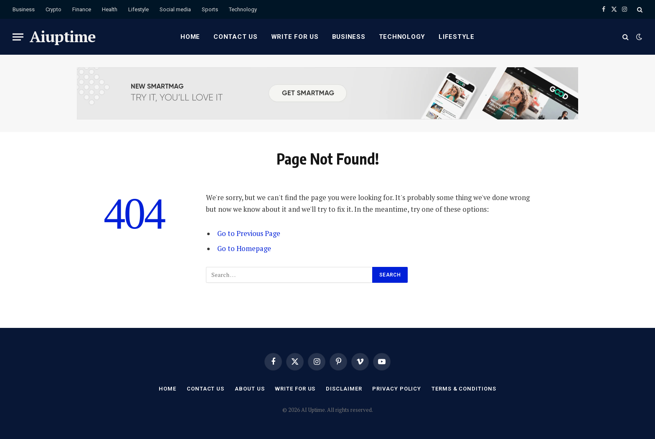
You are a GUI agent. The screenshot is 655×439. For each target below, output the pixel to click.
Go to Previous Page (248, 233)
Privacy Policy (396, 389)
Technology (243, 9)
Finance (81, 9)
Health (109, 9)
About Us (249, 389)
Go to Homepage (244, 248)
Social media (175, 9)
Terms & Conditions (464, 389)
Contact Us (235, 37)
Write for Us (295, 37)
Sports (210, 9)
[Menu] (18, 37)
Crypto (53, 9)
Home (190, 37)
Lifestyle (138, 9)
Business (24, 9)
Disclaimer (344, 389)
